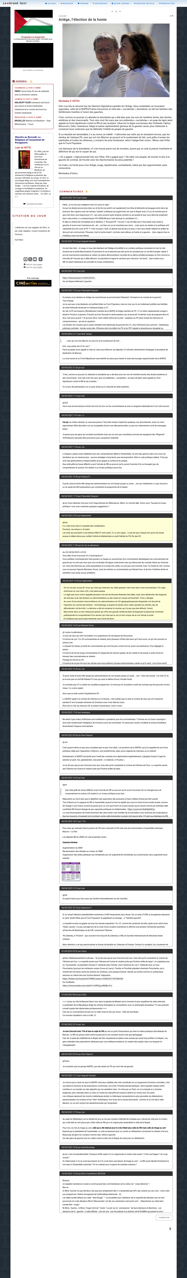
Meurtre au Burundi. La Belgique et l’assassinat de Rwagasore (29, 140)
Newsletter (167, 3)
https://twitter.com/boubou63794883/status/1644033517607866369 (93, 979)
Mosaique (67, 3)
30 (171, 16)
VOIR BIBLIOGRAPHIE (33, 204)
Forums (83, 3)
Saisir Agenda (121, 3)
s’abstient (146, 756)
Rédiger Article (144, 3)
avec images (37, 267)
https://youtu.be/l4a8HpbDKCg (141, 809)
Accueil (50, 3)
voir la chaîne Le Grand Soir (33, 70)
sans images (37, 264)
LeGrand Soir (15, 3)
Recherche (100, 3)
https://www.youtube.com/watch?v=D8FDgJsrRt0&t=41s (87, 985)
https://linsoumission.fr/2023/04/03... (79, 278)
